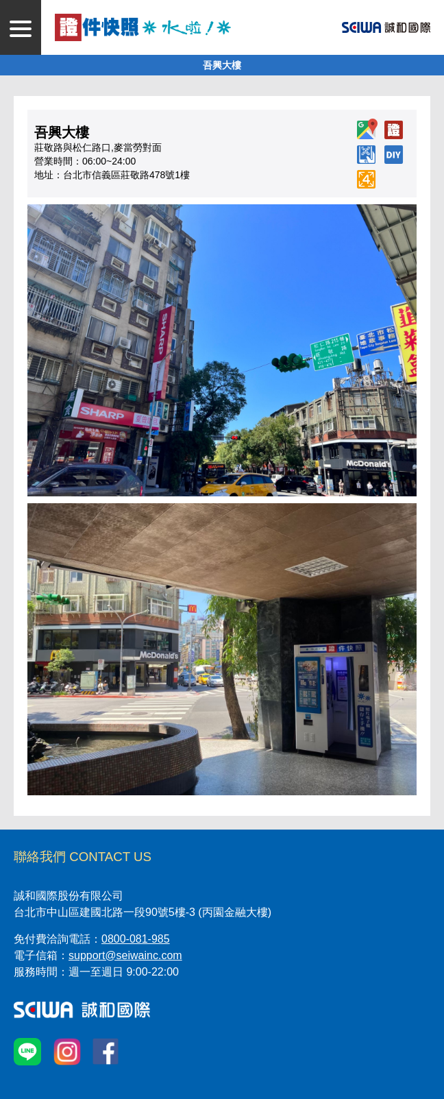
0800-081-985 (135, 939)
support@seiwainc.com (125, 955)
